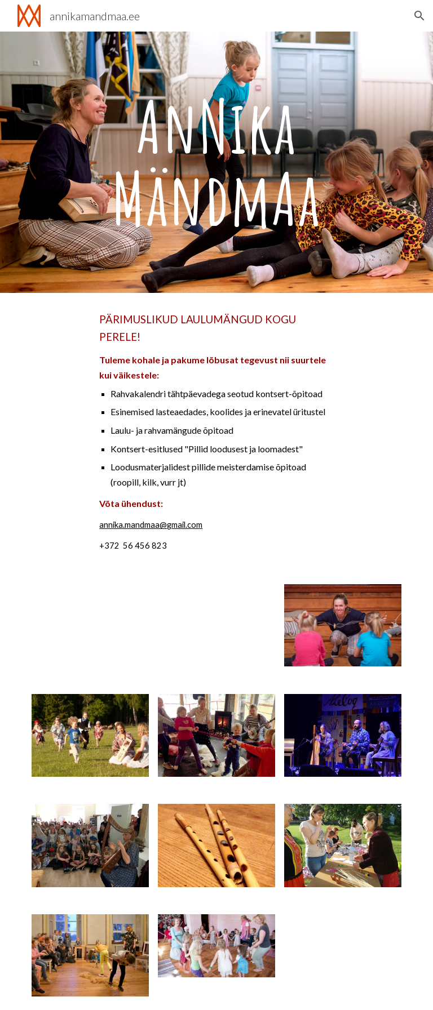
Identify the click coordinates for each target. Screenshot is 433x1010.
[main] (216, 162)
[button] (419, 15)
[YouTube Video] (90, 625)
